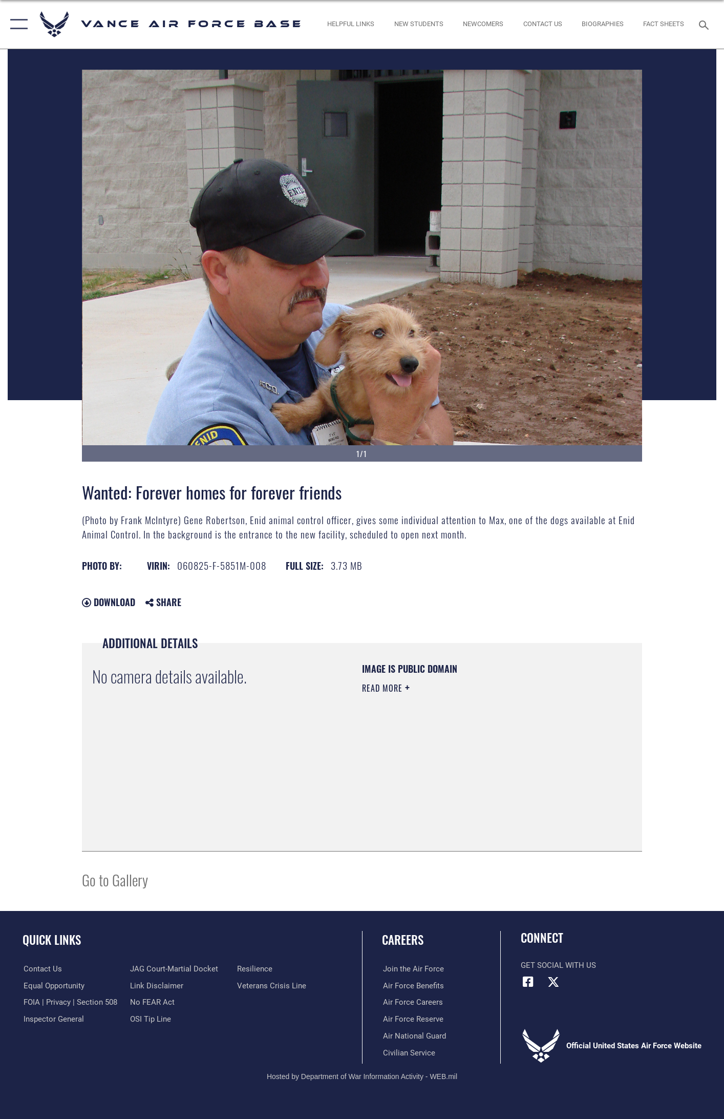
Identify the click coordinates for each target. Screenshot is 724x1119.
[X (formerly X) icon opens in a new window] (553, 981)
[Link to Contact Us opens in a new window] (542, 24)
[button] (16, 24)
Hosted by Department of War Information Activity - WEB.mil (362, 1076)
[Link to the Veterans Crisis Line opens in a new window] (272, 985)
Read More (383, 688)
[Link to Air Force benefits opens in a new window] (412, 985)
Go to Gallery (115, 879)
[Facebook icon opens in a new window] (528, 981)
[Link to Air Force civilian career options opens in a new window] (408, 1052)
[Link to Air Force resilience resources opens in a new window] (255, 968)
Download (108, 602)
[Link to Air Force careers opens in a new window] (412, 1002)
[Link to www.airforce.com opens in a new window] (412, 968)
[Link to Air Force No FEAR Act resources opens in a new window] (152, 1002)
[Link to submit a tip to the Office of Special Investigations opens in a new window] (150, 1019)
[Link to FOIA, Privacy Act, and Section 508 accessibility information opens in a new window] (69, 1002)
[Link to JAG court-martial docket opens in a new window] (174, 968)
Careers (402, 939)
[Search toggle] (705, 24)
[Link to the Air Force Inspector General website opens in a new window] (53, 1019)
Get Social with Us (558, 965)
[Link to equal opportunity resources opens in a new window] (53, 985)
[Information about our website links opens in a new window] (156, 985)
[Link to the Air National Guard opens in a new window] (413, 1035)
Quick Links (52, 939)
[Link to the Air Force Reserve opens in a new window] (412, 1019)
